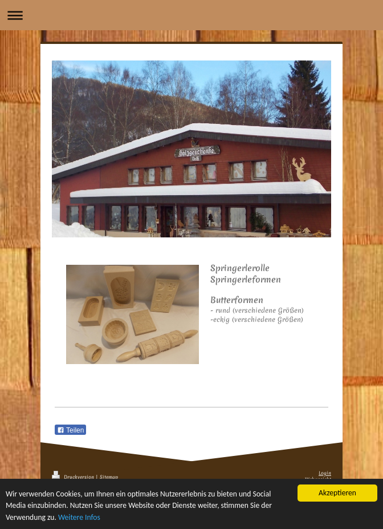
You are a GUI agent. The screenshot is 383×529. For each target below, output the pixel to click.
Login (325, 473)
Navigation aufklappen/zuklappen (191, 15)
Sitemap (109, 477)
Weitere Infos (79, 517)
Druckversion (74, 477)
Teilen (70, 430)
